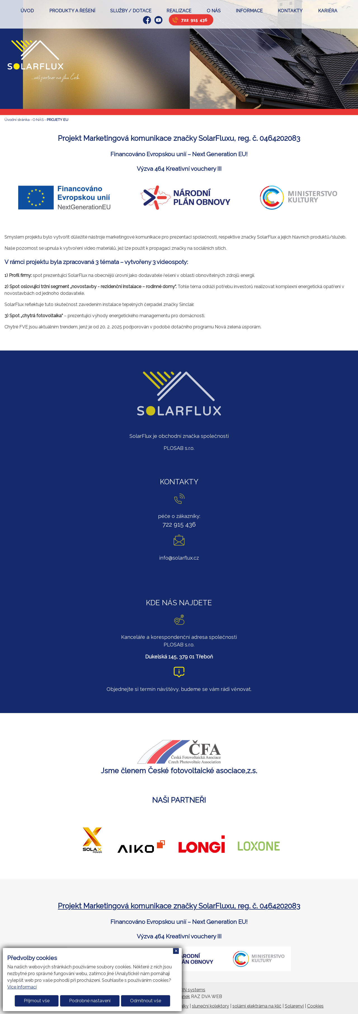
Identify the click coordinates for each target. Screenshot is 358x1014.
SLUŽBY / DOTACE (130, 10)
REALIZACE (178, 10)
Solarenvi (294, 1006)
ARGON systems (187, 989)
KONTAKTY (290, 10)
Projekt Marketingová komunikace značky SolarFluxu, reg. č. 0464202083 (179, 906)
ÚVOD (27, 10)
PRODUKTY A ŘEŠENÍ (72, 10)
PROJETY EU (57, 120)
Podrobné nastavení (89, 1000)
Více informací (22, 987)
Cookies (315, 1006)
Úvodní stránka (17, 120)
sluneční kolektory (210, 1006)
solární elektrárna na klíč (256, 1006)
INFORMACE (249, 10)
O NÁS (214, 10)
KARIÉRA (327, 10)
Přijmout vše (37, 1000)
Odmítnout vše (145, 1000)
